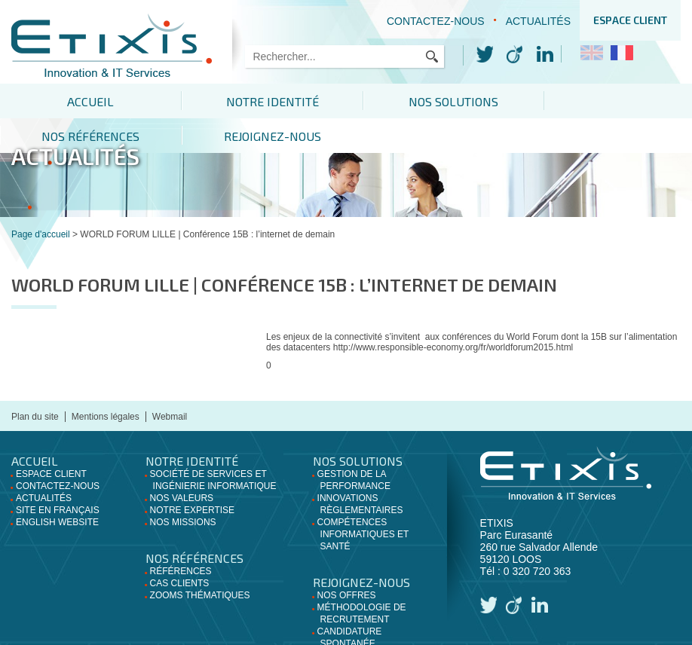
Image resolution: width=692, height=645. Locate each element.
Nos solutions (345, 101)
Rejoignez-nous (623, 101)
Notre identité (207, 101)
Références (181, 536)
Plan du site (35, 382)
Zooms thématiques (200, 560)
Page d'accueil (40, 199)
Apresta (478, 634)
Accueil (69, 101)
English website (57, 487)
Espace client (630, 20)
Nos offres (346, 560)
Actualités (538, 21)
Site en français (58, 475)
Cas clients (180, 548)
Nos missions (183, 487)
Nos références (485, 101)
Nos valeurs (181, 463)
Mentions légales (105, 382)
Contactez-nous (436, 21)
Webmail (169, 382)
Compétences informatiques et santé (363, 499)
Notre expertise (192, 475)
